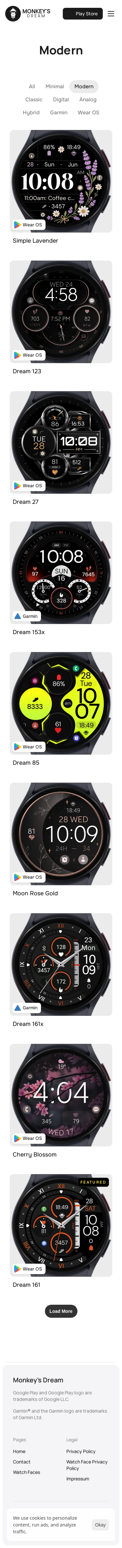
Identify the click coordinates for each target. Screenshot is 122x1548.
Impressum (77, 1482)
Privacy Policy (81, 1455)
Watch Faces (26, 1476)
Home (19, 1455)
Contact (22, 1465)
